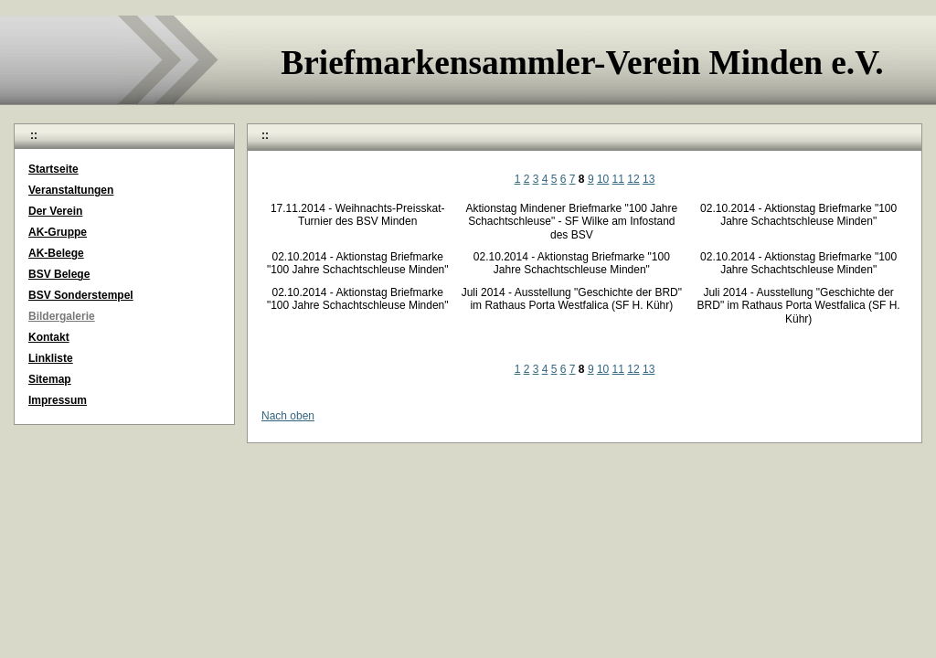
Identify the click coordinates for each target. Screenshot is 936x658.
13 (648, 179)
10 (603, 179)
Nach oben (287, 415)
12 (633, 179)
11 (618, 179)
